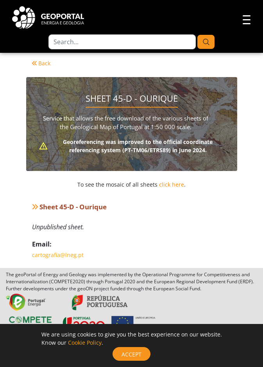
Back (41, 63)
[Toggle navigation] (244, 19)
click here (171, 184)
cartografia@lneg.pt (58, 255)
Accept (131, 354)
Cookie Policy (85, 342)
